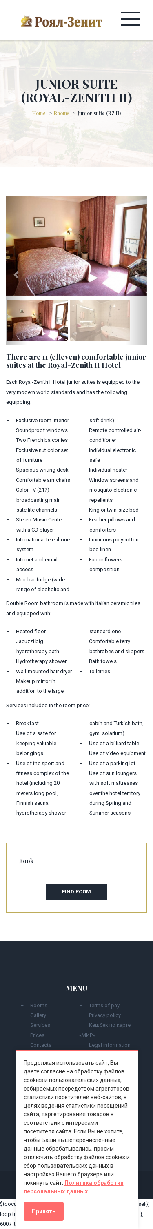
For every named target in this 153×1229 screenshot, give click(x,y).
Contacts (40, 1045)
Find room (76, 891)
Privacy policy (105, 1015)
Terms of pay (104, 1005)
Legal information (110, 1045)
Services (40, 1025)
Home (39, 113)
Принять (43, 1211)
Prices (37, 1035)
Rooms (61, 113)
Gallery (38, 1015)
